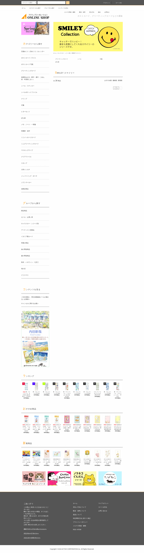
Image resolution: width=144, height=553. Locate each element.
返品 (98, 12)
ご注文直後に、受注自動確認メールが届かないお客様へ (35, 298)
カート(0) (117, 3)
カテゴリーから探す (34, 8)
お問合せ (105, 12)
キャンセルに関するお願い (30, 303)
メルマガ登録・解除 (68, 12)
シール (79, 59)
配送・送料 (81, 12)
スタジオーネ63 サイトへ (32, 538)
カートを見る (102, 507)
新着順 (120, 80)
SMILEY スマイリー (76, 53)
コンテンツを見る (62, 8)
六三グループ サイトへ (31, 533)
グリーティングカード (61, 59)
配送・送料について (79, 511)
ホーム (23, 8)
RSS (74, 529)
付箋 (101, 59)
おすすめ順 (108, 80)
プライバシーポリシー (80, 522)
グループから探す (48, 8)
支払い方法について (79, 507)
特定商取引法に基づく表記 (81, 518)
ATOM (79, 529)
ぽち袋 (57, 62)
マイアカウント (103, 503)
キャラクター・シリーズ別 (64, 53)
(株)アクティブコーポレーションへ (35, 529)
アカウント (105, 3)
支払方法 (90, 12)
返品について (77, 514)
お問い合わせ (102, 511)
